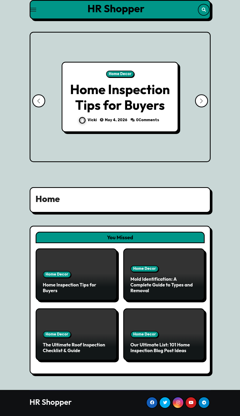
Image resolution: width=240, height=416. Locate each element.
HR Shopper (115, 8)
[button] (201, 100)
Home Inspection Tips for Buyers (120, 97)
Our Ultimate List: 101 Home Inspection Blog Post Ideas (160, 347)
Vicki (88, 120)
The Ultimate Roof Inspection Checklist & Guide (74, 347)
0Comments (147, 120)
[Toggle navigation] (33, 9)
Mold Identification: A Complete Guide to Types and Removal (162, 284)
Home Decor (120, 74)
